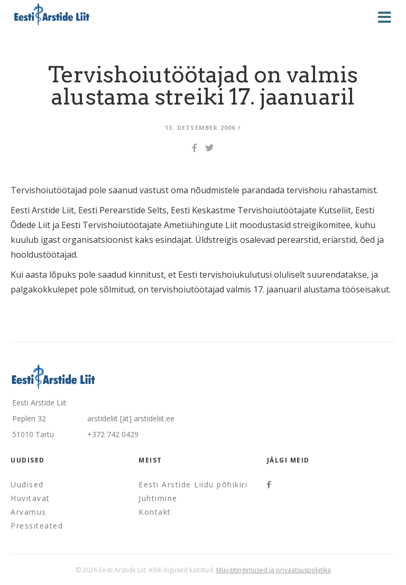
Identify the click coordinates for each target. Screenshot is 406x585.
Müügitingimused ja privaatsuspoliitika (273, 569)
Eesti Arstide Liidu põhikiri (193, 484)
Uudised (27, 484)
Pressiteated (37, 526)
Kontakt (155, 512)
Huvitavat (30, 498)
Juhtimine (158, 498)
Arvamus (29, 512)
